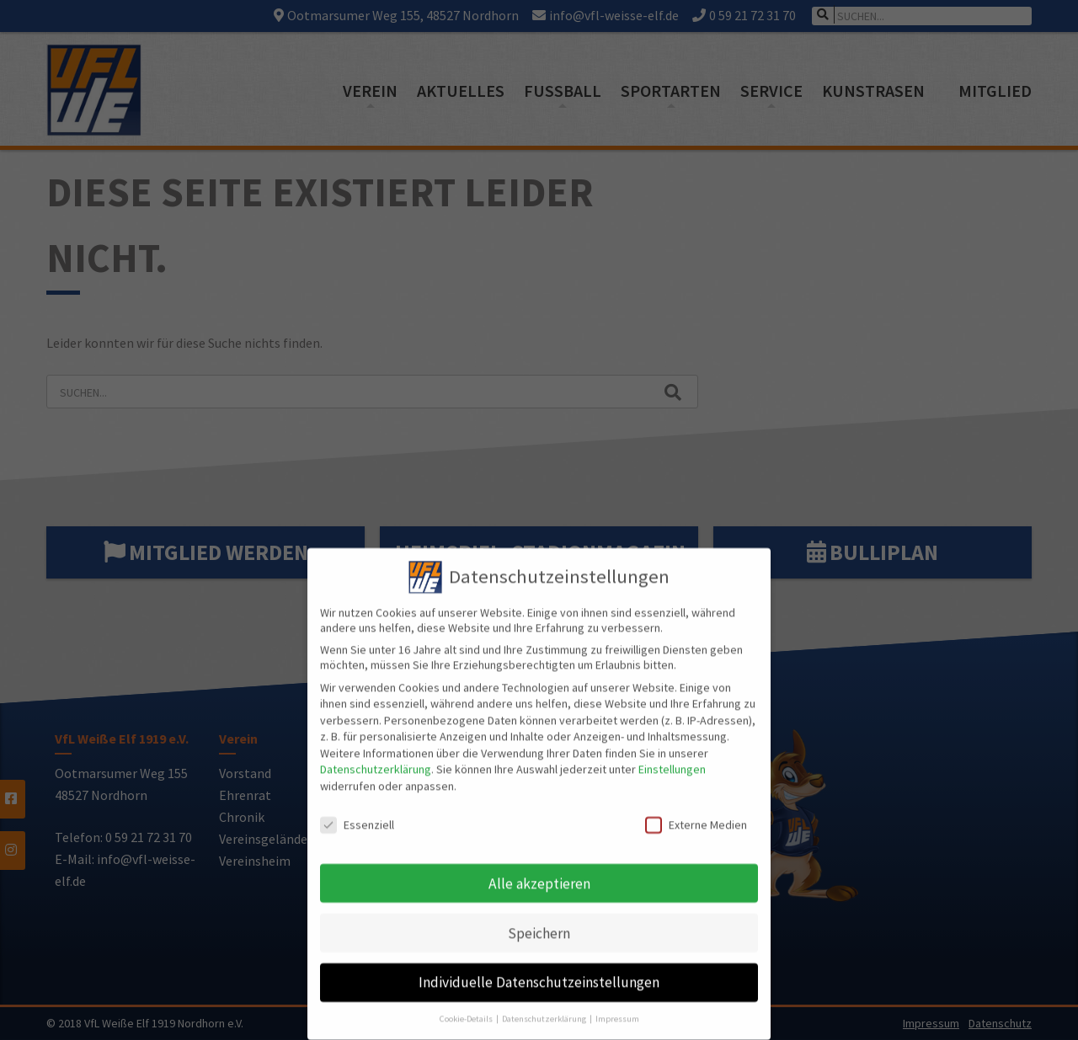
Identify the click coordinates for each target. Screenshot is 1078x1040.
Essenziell (357, 812)
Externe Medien (696, 812)
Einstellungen (672, 757)
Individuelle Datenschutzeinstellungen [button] (539, 970)
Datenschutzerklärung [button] (545, 1006)
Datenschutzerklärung (375, 757)
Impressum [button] (617, 1006)
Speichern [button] (539, 920)
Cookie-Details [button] (467, 1006)
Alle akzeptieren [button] (539, 870)
